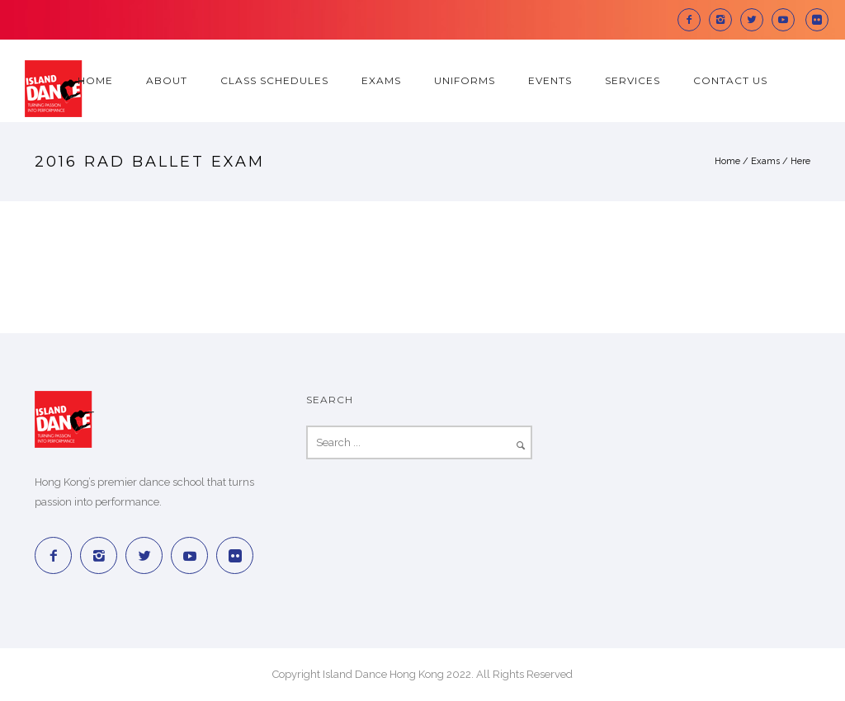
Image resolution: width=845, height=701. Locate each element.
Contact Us (730, 80)
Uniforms (464, 80)
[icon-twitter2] (756, 19)
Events (550, 80)
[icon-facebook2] (693, 19)
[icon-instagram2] (724, 19)
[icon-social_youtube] (787, 19)
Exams (381, 80)
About (166, 80)
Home (95, 80)
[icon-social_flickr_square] (816, 19)
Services (632, 80)
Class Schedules (274, 80)
